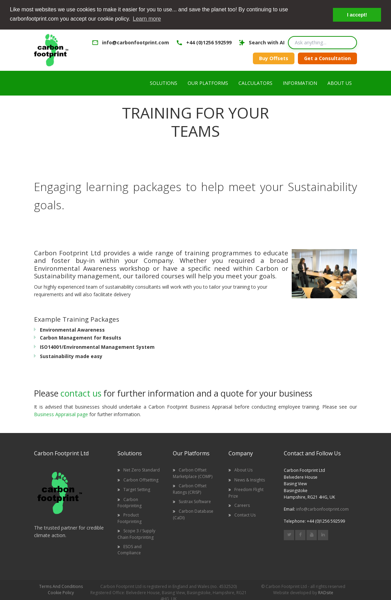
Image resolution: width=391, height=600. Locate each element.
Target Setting (136, 489)
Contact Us (245, 515)
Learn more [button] (147, 19)
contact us (80, 393)
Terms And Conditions (61, 586)
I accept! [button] (357, 15)
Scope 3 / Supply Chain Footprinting (136, 533)
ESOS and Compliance (130, 549)
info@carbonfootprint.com (135, 42)
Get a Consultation (327, 58)
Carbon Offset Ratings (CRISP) (189, 488)
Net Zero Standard (141, 470)
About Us (243, 470)
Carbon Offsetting (140, 479)
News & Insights (249, 479)
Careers (242, 505)
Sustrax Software (195, 501)
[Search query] (322, 42)
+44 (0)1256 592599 (209, 42)
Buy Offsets (273, 58)
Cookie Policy (61, 592)
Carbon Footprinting (130, 502)
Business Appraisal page (61, 414)
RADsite (325, 592)
